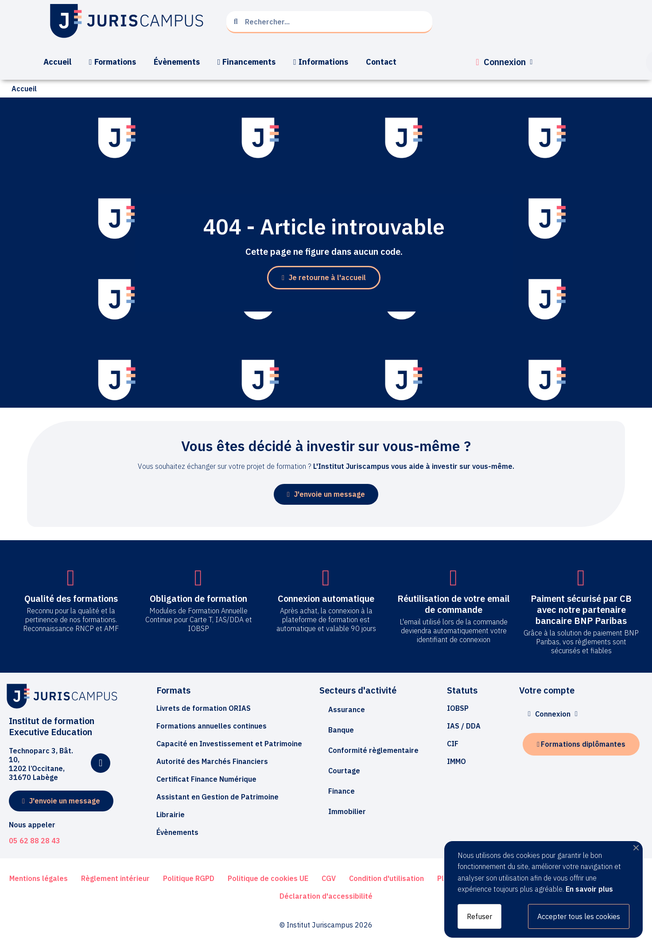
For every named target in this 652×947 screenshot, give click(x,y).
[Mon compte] (504, 62)
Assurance (346, 709)
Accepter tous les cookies (578, 916)
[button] (323, 277)
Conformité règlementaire (373, 750)
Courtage (344, 770)
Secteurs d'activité (357, 690)
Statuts (462, 690)
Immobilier (347, 811)
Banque (341, 729)
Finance (341, 791)
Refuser (479, 916)
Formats (173, 690)
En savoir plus (589, 889)
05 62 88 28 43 (34, 840)
